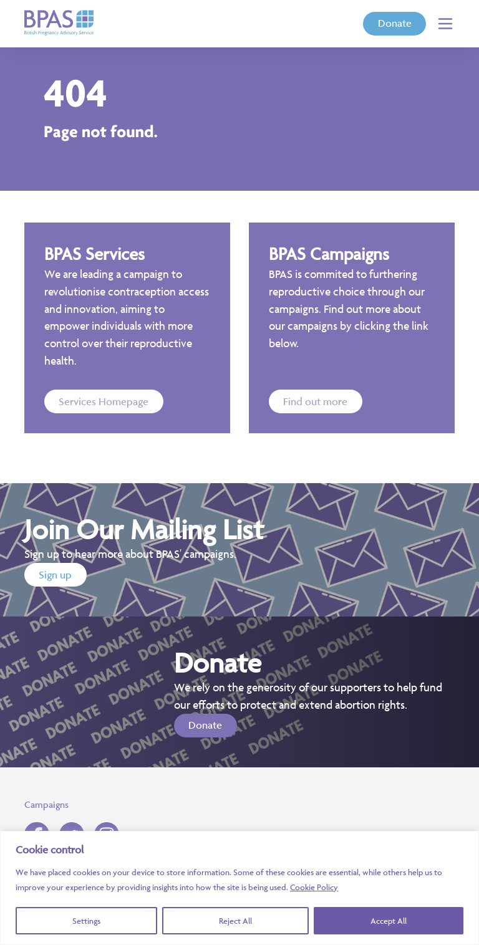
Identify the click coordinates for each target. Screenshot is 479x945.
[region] (239, 888)
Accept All (388, 921)
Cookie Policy (314, 887)
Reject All (235, 921)
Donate (395, 23)
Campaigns (46, 804)
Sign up (55, 574)
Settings (86, 921)
